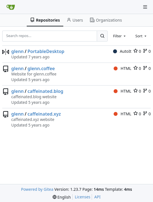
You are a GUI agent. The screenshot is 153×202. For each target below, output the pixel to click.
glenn (17, 51)
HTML (122, 68)
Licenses (83, 196)
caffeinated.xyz (44, 114)
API (97, 196)
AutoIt (122, 51)
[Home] (11, 7)
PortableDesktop (46, 51)
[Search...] (102, 36)
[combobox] (120, 36)
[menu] (62, 197)
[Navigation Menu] (145, 7)
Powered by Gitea (37, 189)
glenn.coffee (41, 68)
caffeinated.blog (45, 91)
